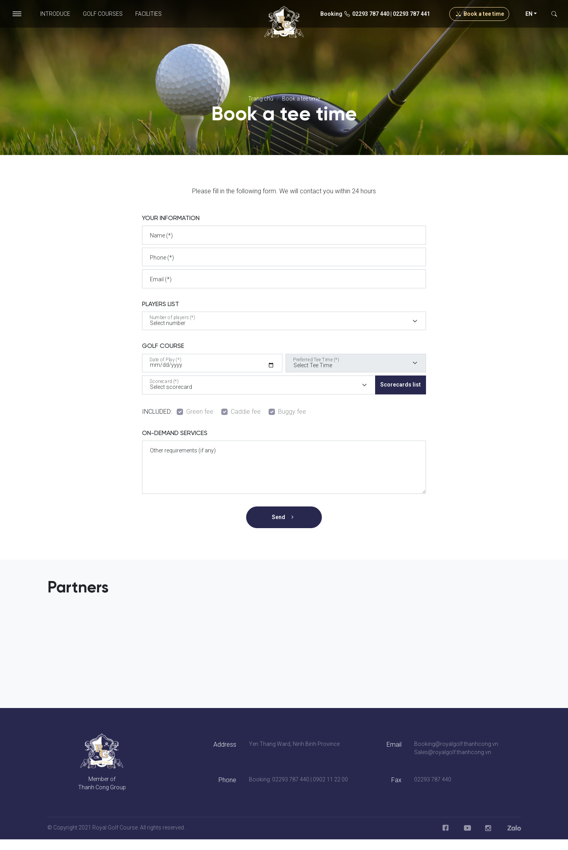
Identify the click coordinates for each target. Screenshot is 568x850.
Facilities (148, 14)
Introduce (55, 14)
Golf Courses (103, 14)
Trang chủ (260, 98)
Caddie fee (246, 411)
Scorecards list (400, 384)
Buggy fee (292, 411)
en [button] (528, 14)
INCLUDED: (158, 411)
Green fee (199, 411)
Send (284, 517)
